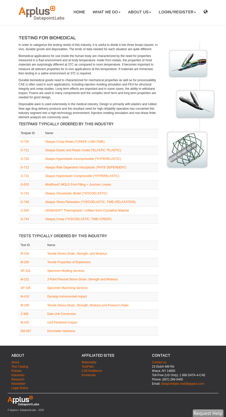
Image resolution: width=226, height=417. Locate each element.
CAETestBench (92, 371)
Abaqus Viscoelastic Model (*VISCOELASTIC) (76, 193)
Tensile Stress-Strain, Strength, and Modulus (77, 253)
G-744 (25, 219)
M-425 (25, 322)
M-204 (25, 253)
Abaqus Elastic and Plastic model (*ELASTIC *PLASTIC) (83, 150)
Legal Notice (19, 388)
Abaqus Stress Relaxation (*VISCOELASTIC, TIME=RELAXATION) (90, 202)
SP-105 (26, 288)
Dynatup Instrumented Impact (67, 296)
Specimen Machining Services (67, 288)
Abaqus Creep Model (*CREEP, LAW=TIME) (75, 141)
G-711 (25, 150)
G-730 (25, 141)
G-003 (25, 184)
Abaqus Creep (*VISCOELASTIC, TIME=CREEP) (78, 219)
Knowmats (89, 375)
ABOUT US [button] (139, 11)
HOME (81, 11)
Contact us (159, 362)
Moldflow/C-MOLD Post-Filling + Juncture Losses (78, 184)
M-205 (25, 262)
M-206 (25, 305)
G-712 (25, 167)
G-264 (25, 210)
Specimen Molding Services (65, 271)
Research (17, 379)
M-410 (25, 296)
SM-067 (26, 331)
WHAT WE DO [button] (106, 11)
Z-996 (24, 314)
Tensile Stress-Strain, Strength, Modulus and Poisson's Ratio (87, 305)
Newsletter (18, 383)
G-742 (25, 193)
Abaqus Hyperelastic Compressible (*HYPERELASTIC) (82, 176)
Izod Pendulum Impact (62, 322)
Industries (17, 375)
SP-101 (26, 271)
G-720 (25, 159)
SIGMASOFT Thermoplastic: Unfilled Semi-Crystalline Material (87, 210)
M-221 (25, 279)
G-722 (25, 176)
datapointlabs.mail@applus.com (182, 383)
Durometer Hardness (61, 331)
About (15, 362)
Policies (16, 371)
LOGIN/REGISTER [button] (177, 11)
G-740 (25, 202)
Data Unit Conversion (61, 314)
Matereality (89, 362)
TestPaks (88, 366)
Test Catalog (19, 366)
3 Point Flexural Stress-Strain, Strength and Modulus (82, 279)
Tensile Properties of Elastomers (68, 262)
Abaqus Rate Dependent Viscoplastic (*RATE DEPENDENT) (85, 167)
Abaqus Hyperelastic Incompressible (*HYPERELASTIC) (83, 159)
